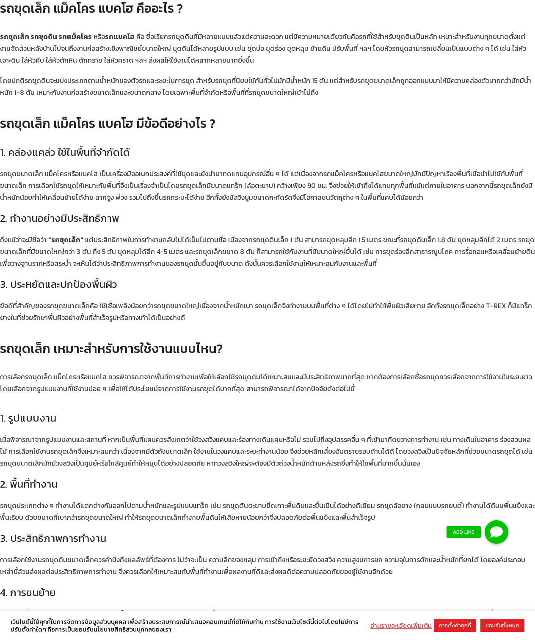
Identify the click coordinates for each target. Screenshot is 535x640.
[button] (496, 532)
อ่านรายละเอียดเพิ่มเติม (401, 625)
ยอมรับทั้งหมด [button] (502, 625)
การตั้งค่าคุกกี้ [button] (455, 625)
